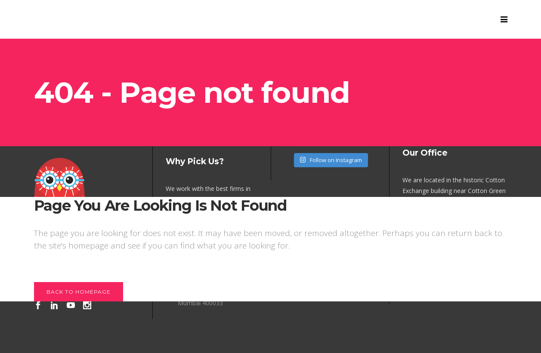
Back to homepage (78, 292)
